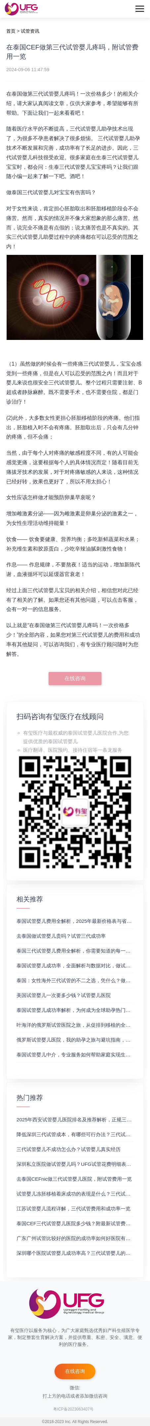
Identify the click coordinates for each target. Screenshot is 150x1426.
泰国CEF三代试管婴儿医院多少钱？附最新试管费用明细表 (81, 1223)
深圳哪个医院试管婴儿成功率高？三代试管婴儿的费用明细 (81, 1253)
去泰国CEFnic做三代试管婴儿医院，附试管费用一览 (74, 1179)
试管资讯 (30, 31)
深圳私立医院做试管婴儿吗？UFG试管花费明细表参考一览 (81, 1164)
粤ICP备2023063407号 (73, 1409)
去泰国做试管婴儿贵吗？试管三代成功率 (61, 936)
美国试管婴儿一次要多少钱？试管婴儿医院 (64, 995)
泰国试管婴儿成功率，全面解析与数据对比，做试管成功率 (81, 965)
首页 (11, 31)
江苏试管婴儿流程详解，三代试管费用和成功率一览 (74, 1208)
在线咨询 (75, 678)
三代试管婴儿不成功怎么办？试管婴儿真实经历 (69, 1149)
